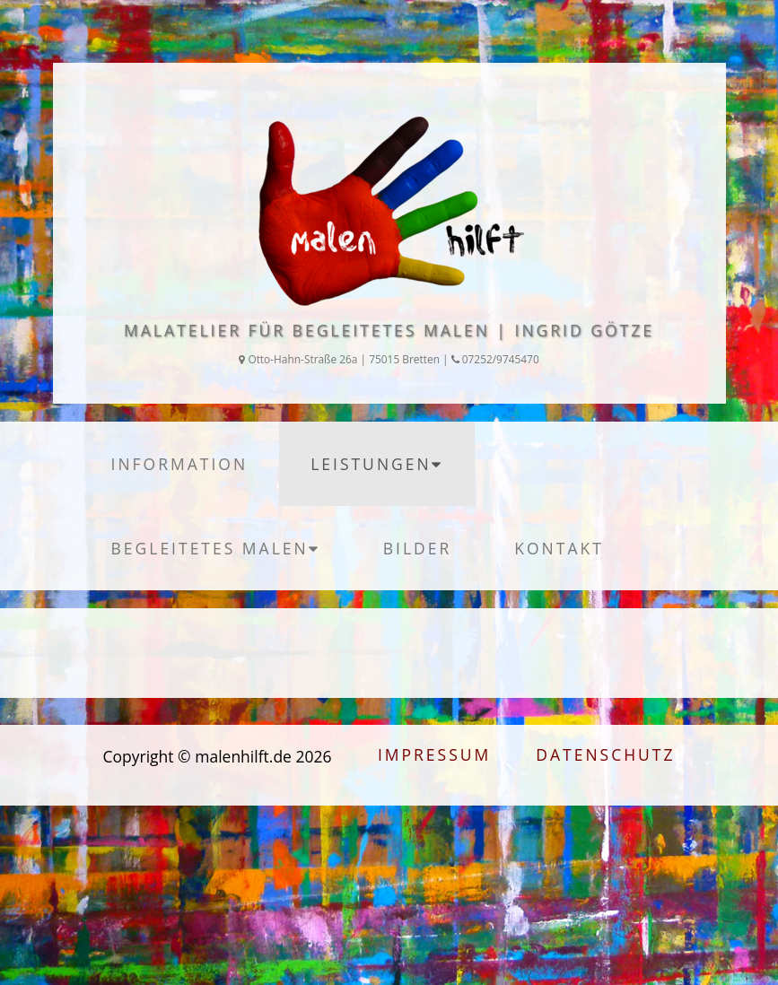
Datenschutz (605, 754)
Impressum (434, 754)
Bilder (417, 548)
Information (180, 464)
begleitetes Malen (215, 548)
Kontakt (559, 548)
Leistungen (376, 464)
